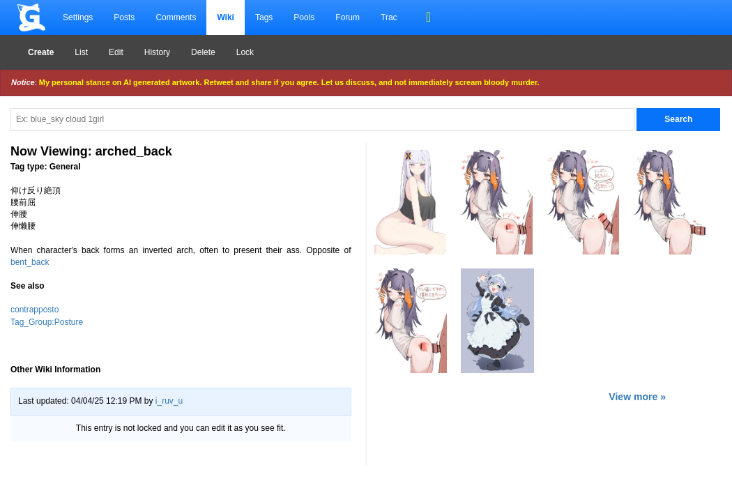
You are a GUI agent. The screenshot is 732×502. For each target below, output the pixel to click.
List (81, 52)
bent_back (29, 262)
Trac (389, 17)
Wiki (225, 17)
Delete (203, 52)
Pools (303, 17)
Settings (78, 17)
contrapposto (34, 309)
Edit (116, 52)
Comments (175, 17)
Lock (245, 52)
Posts (124, 17)
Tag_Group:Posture (46, 322)
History (157, 52)
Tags (264, 17)
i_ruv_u (169, 401)
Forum (347, 17)
